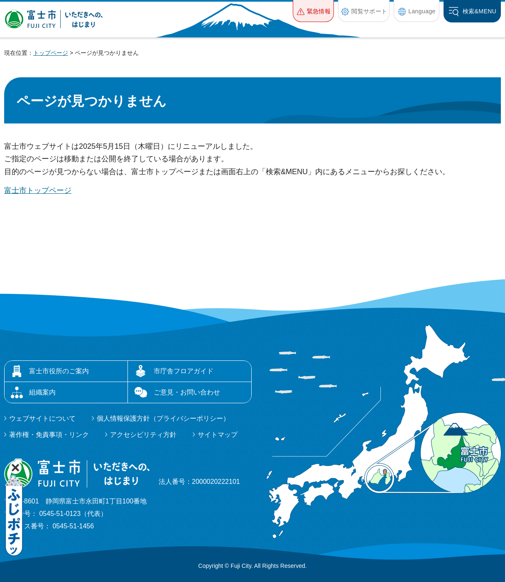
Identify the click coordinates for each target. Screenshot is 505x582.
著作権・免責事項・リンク (49, 434)
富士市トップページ (37, 190)
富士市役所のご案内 (59, 371)
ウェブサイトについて (42, 418)
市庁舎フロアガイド (183, 371)
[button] (313, 11)
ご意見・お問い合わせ (187, 392)
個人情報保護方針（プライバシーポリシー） (163, 418)
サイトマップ (218, 434)
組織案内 (42, 392)
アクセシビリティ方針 (143, 434)
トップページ (50, 52)
